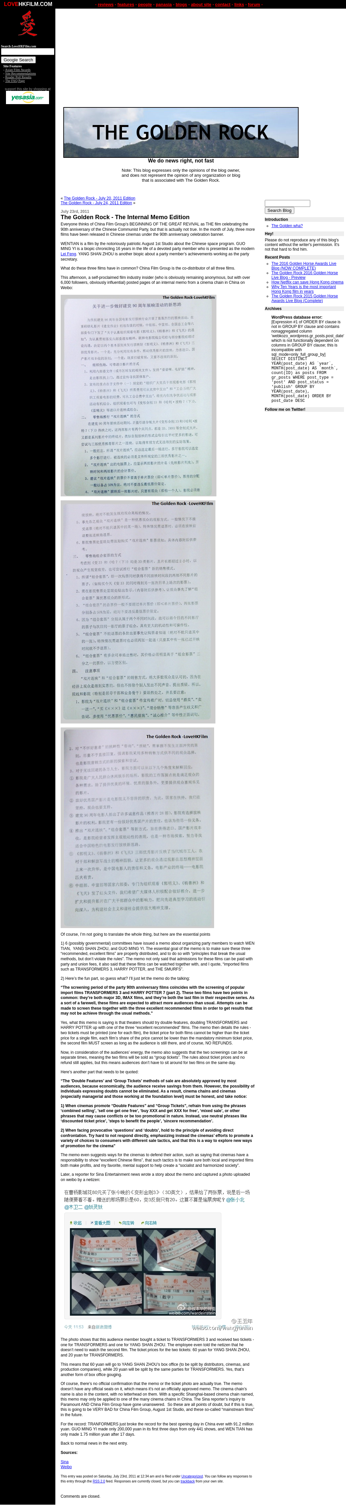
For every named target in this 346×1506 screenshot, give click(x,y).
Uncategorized (191, 1476)
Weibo (66, 1467)
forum (254, 4)
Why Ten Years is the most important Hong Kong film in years (303, 289)
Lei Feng (68, 254)
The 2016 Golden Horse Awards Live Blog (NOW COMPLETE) (303, 266)
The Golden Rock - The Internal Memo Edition (125, 217)
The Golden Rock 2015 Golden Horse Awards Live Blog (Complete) (304, 298)
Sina (65, 1462)
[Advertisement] (27, 208)
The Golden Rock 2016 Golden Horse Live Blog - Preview (304, 275)
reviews (106, 4)
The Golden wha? (287, 225)
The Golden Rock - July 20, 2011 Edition (99, 198)
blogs (181, 4)
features (125, 4)
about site (201, 4)
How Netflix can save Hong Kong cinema (307, 282)
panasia (164, 4)
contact (222, 4)
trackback (188, 1481)
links (239, 4)
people (145, 4)
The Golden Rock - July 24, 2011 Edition (96, 203)
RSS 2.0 (99, 1481)
